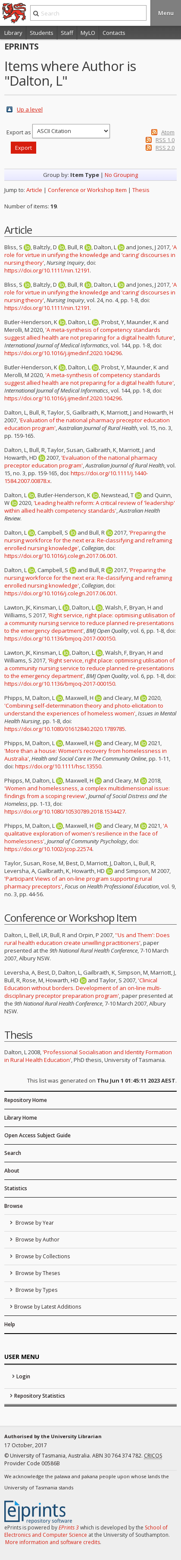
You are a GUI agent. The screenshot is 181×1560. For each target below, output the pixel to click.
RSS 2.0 (165, 148)
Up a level (30, 109)
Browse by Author (36, 1239)
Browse (13, 1206)
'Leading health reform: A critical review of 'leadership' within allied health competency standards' (89, 506)
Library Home (20, 1117)
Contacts (114, 33)
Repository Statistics (39, 1395)
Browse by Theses (37, 1273)
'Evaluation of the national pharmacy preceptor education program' (80, 461)
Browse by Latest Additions (47, 1306)
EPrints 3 (69, 1527)
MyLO (88, 33)
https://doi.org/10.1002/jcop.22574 (48, 849)
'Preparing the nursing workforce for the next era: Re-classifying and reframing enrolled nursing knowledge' (88, 540)
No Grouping (121, 175)
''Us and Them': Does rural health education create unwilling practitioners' (87, 939)
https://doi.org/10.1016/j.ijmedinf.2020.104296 (63, 353)
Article (34, 190)
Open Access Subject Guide (37, 1135)
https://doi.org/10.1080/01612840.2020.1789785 (64, 729)
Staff (67, 33)
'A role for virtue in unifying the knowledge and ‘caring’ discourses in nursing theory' (90, 254)
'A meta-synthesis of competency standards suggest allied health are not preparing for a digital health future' (89, 333)
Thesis (141, 190)
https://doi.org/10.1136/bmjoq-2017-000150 (59, 638)
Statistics (15, 1188)
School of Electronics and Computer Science (86, 1531)
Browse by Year (34, 1222)
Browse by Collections (42, 1256)
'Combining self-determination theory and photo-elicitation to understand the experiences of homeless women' (83, 709)
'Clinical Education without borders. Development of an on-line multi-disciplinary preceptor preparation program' (82, 988)
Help (9, 1324)
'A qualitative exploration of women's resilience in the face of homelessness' (86, 833)
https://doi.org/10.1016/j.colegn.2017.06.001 (60, 556)
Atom (168, 132)
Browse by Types (35, 1290)
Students (41, 33)
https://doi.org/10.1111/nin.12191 (47, 270)
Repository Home (25, 1100)
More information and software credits (52, 1542)
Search (12, 1153)
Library (13, 33)
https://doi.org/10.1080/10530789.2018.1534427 (64, 811)
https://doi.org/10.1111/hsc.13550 (58, 766)
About (11, 1170)
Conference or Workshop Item (87, 190)
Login (23, 1376)
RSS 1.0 (165, 140)
